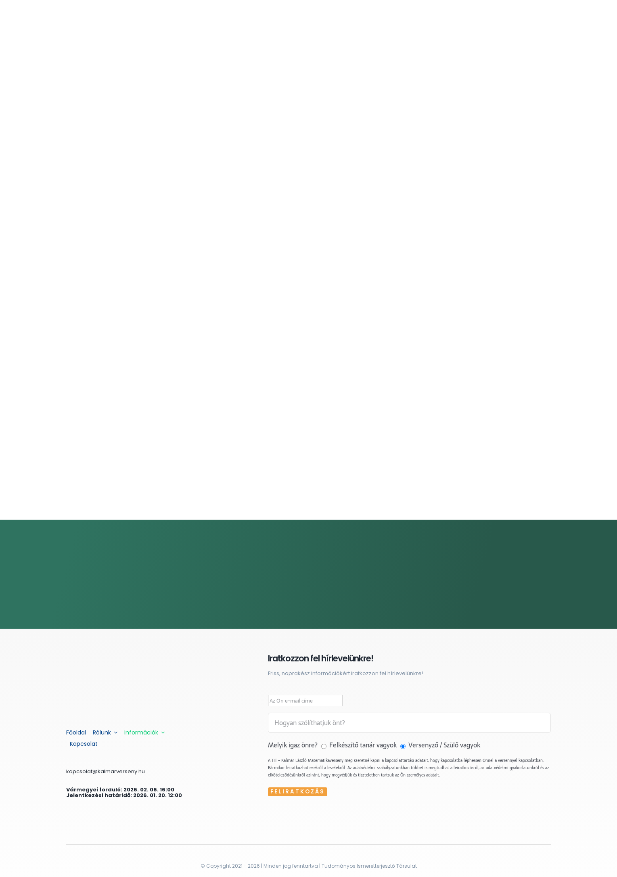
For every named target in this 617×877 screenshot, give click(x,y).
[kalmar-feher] (112, 656)
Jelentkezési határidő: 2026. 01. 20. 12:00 (124, 795)
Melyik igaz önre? (293, 745)
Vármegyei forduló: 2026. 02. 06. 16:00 (120, 789)
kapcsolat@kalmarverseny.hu (105, 771)
